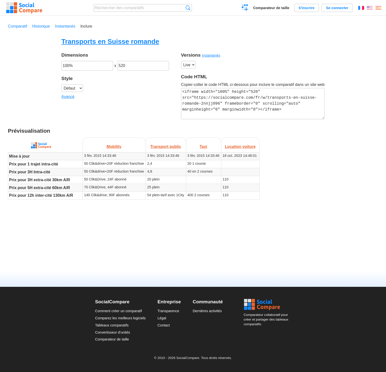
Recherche (188, 7)
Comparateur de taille (271, 8)
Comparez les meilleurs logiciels (120, 318)
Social (267, 304)
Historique (41, 26)
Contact (164, 325)
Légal (162, 318)
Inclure (86, 26)
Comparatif (17, 26)
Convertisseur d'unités (112, 332)
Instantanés (65, 26)
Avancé (67, 97)
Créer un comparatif (245, 8)
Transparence (168, 311)
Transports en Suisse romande (110, 41)
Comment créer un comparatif (118, 311)
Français (361, 8)
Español (378, 8)
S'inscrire (307, 8)
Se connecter (337, 8)
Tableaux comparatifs (112, 325)
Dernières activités (207, 311)
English (370, 8)
